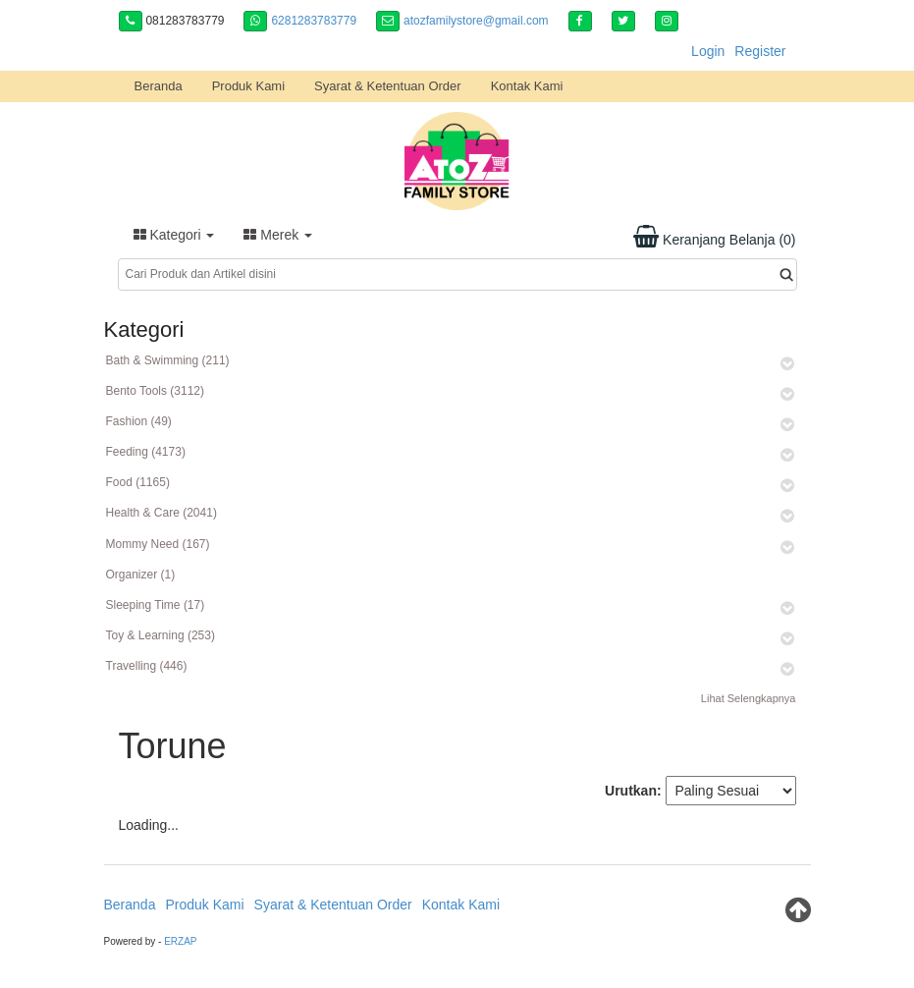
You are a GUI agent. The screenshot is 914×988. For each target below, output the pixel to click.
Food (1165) (138, 482)
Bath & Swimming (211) (168, 360)
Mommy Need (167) (158, 544)
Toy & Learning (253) (160, 635)
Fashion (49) (139, 421)
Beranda (158, 86)
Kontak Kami (527, 86)
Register (759, 51)
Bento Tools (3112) (155, 391)
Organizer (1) (141, 574)
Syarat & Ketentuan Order (387, 86)
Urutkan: (633, 790)
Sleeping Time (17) (155, 605)
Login (708, 51)
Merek (277, 235)
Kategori (174, 235)
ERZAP (180, 941)
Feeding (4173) (146, 452)
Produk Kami (248, 86)
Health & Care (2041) (161, 513)
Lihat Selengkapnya (748, 698)
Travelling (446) (147, 666)
